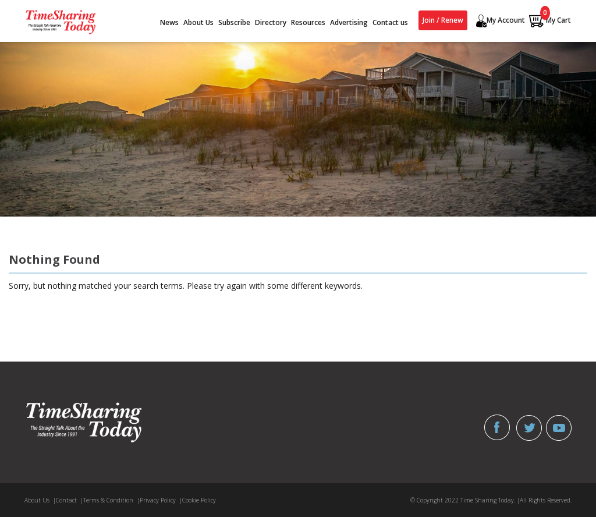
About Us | (40, 500)
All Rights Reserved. (546, 500)
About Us (198, 22)
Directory (270, 22)
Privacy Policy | (161, 500)
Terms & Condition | (111, 500)
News (169, 22)
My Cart (549, 21)
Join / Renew (443, 20)
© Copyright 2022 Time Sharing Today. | (465, 500)
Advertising (349, 22)
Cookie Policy (199, 500)
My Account (499, 21)
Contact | (69, 500)
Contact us (390, 22)
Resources (308, 22)
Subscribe (234, 22)
